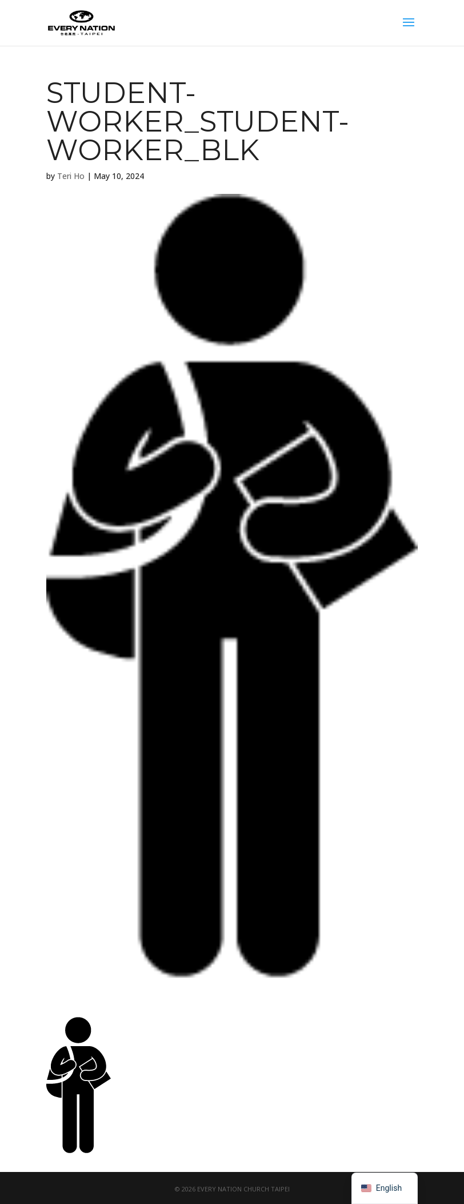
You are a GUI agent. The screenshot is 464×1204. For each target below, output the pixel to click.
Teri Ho (71, 175)
